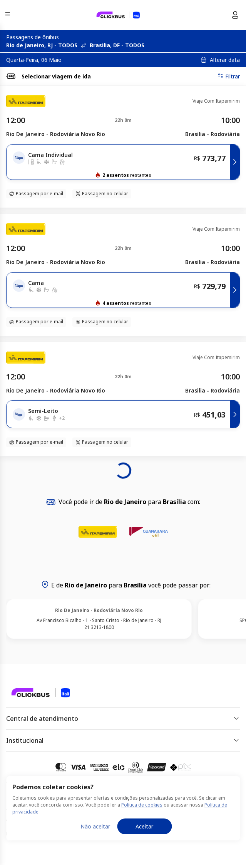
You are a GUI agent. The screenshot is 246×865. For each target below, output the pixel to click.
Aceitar (144, 826)
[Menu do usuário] (235, 15)
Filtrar (229, 76)
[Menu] (8, 15)
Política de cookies (141, 805)
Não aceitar (95, 826)
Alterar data (225, 60)
